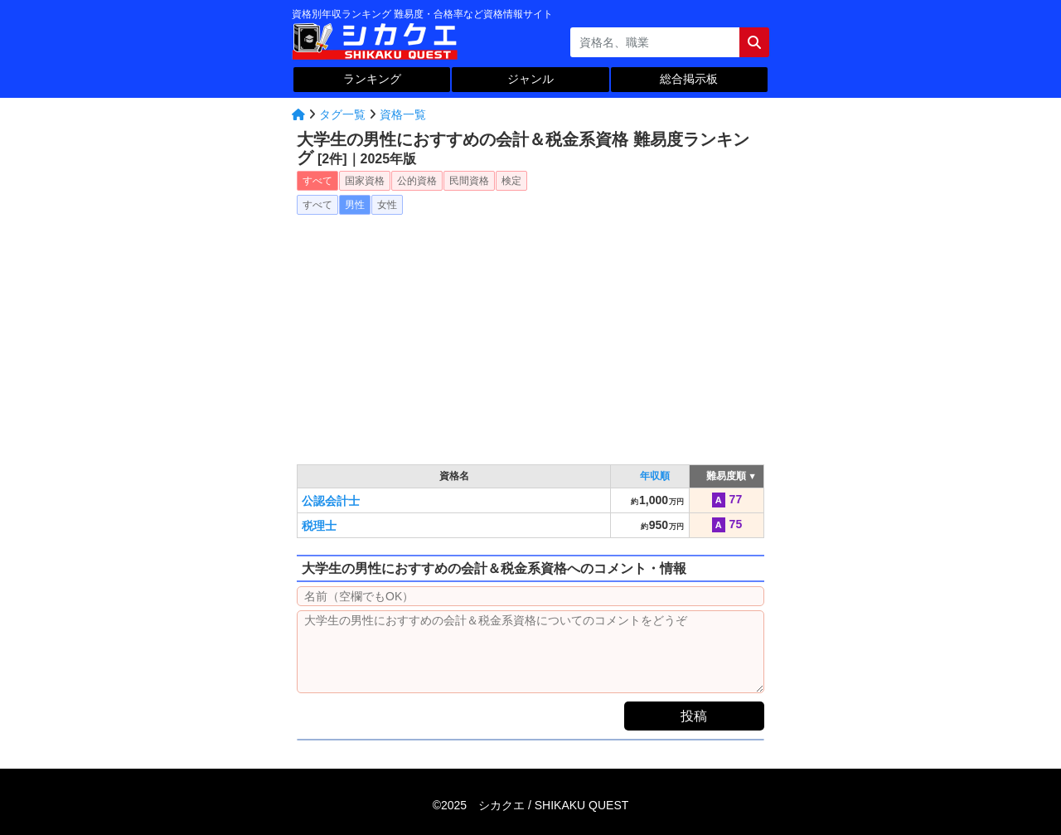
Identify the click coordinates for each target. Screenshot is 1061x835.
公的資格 (417, 181)
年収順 (655, 476)
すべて (317, 181)
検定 (511, 181)
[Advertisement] (530, 334)
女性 (387, 205)
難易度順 (726, 476)
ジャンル (530, 78)
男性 (355, 205)
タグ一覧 (342, 114)
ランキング (372, 78)
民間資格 (469, 181)
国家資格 (365, 181)
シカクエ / (553, 805)
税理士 (319, 525)
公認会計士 (331, 500)
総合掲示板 (689, 78)
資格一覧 (403, 114)
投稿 (694, 716)
